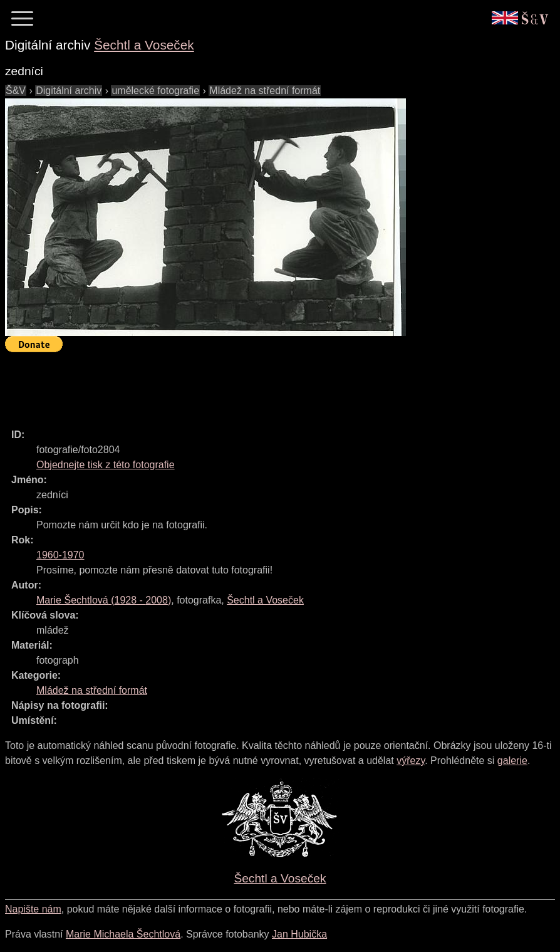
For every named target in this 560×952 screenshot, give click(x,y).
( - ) (103, 600)
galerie (512, 760)
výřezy (411, 760)
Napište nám (33, 909)
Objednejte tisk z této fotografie (105, 464)
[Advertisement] (233, 385)
